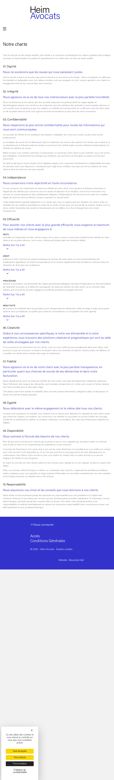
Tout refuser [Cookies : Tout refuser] (20, 757)
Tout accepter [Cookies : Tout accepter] (20, 751)
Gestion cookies (64, 549)
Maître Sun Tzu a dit (14, 245)
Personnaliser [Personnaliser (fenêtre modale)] (20, 764)
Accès (35, 536)
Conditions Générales (47, 541)
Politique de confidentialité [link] (20, 771)
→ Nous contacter (42, 524)
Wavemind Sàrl (76, 560)
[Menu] (8, 28)
